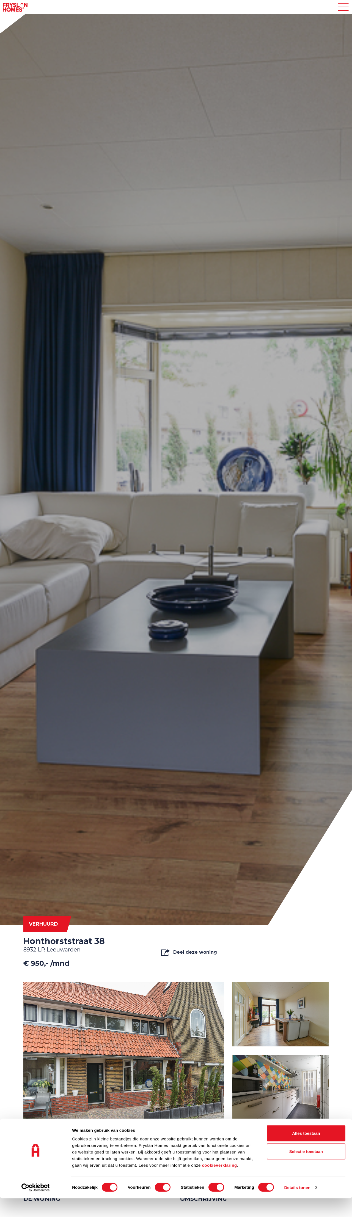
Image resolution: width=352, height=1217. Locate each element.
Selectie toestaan (306, 1170)
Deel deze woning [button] (189, 952)
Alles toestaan (306, 1152)
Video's (102, 1131)
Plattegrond (170, 1131)
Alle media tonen (303, 1131)
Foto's (40, 1131)
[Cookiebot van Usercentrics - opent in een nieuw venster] (36, 1206)
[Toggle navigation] (343, 7)
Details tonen (297, 1206)
